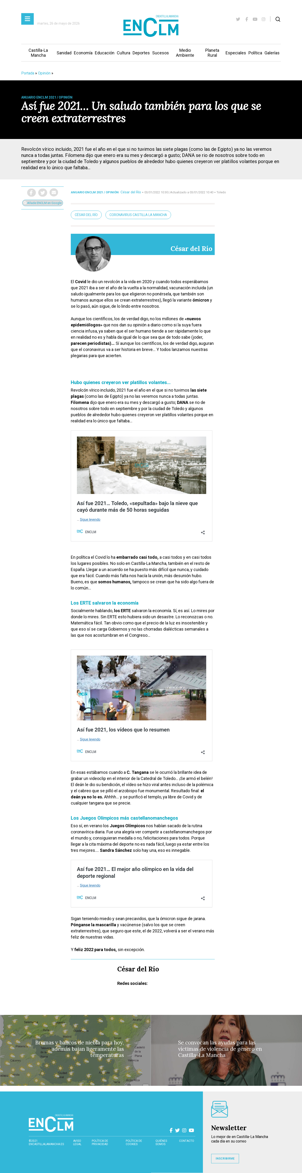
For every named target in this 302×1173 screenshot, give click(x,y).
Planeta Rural (212, 53)
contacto (186, 1141)
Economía (83, 52)
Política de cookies (134, 1142)
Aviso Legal (77, 1142)
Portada (27, 73)
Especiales (236, 52)
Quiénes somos (161, 1142)
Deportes (141, 52)
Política (255, 52)
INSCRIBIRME (225, 1158)
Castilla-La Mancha (38, 53)
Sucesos (160, 52)
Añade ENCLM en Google (43, 203)
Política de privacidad (100, 1142)
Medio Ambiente (185, 53)
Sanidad (64, 52)
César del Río (131, 192)
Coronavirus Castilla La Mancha (138, 215)
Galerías (272, 52)
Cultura (123, 52)
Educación (104, 52)
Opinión (44, 73)
